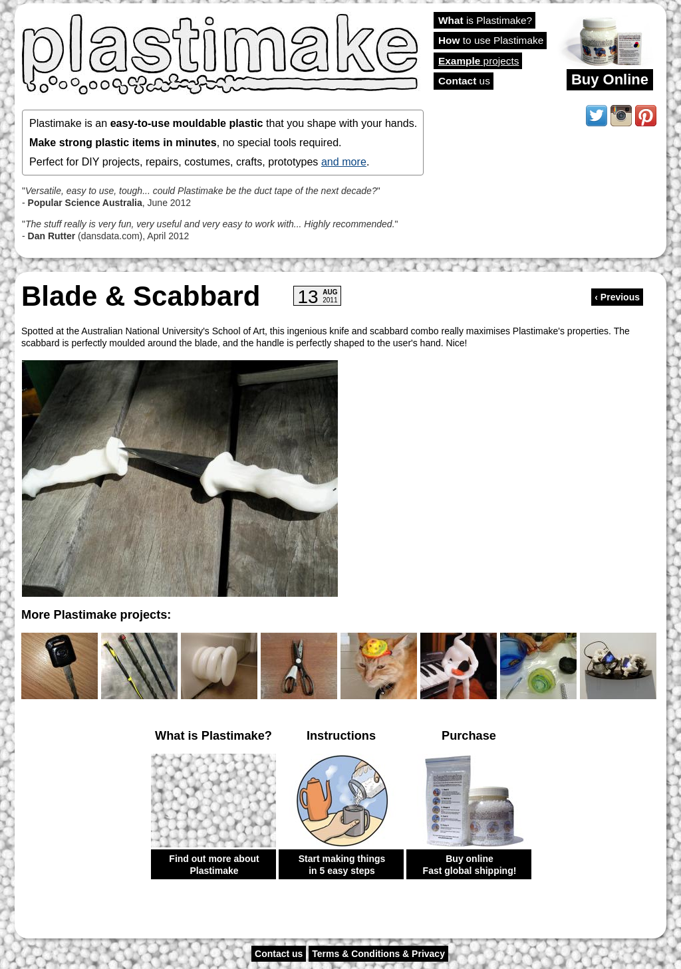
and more (343, 161)
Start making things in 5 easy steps (342, 864)
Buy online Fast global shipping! (470, 864)
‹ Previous (617, 297)
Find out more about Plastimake (214, 864)
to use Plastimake (490, 40)
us (464, 80)
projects (478, 60)
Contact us (279, 953)
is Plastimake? (485, 20)
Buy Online (609, 79)
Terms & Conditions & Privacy (378, 953)
